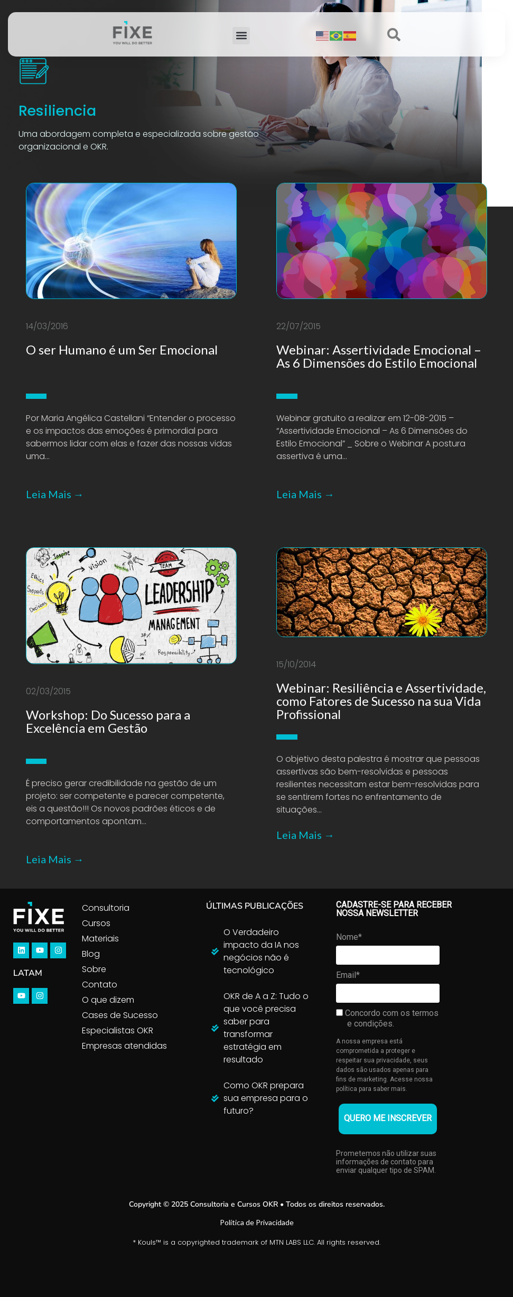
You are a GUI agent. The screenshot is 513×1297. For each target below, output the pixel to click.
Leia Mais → (55, 494)
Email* (348, 975)
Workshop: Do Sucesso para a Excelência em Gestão (108, 721)
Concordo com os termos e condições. (387, 1018)
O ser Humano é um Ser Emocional (122, 349)
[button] (241, 35)
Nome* (349, 937)
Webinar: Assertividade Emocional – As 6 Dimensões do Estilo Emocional (378, 356)
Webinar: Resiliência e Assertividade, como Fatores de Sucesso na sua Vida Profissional (381, 701)
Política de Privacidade (257, 1222)
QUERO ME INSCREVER (388, 1118)
